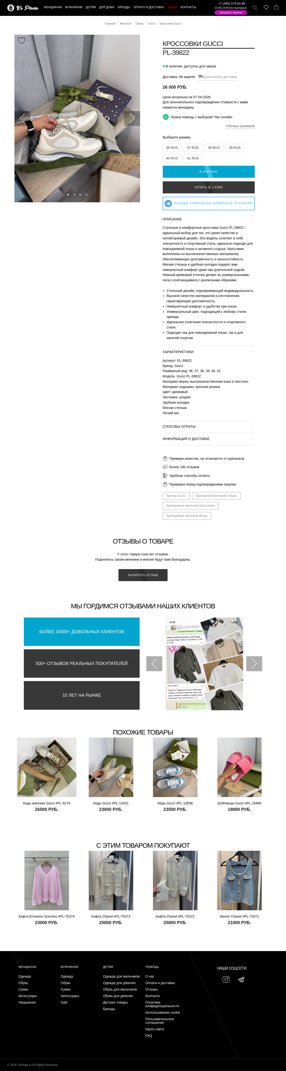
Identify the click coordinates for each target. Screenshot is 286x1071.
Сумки (23, 989)
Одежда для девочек (119, 983)
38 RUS (214, 148)
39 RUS (235, 148)
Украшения (27, 1002)
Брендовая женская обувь (216, 496)
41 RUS (193, 158)
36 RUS (172, 148)
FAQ (148, 1036)
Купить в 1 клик (209, 187)
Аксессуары (27, 996)
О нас (149, 976)
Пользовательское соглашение (159, 1021)
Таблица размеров (240, 126)
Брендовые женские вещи (187, 516)
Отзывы (151, 989)
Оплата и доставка (160, 983)
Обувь (23, 983)
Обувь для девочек (118, 996)
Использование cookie (162, 1012)
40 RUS (172, 158)
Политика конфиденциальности (162, 1004)
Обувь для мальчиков (120, 989)
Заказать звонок (230, 12)
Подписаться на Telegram (55, 1060)
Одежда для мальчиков (121, 976)
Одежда (24, 976)
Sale (64, 1002)
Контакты (152, 996)
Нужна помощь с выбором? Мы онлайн (197, 117)
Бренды (109, 1009)
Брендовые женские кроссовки (191, 505)
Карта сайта (154, 1029)
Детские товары (115, 1002)
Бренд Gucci (176, 496)
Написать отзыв (143, 575)
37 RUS (193, 148)
